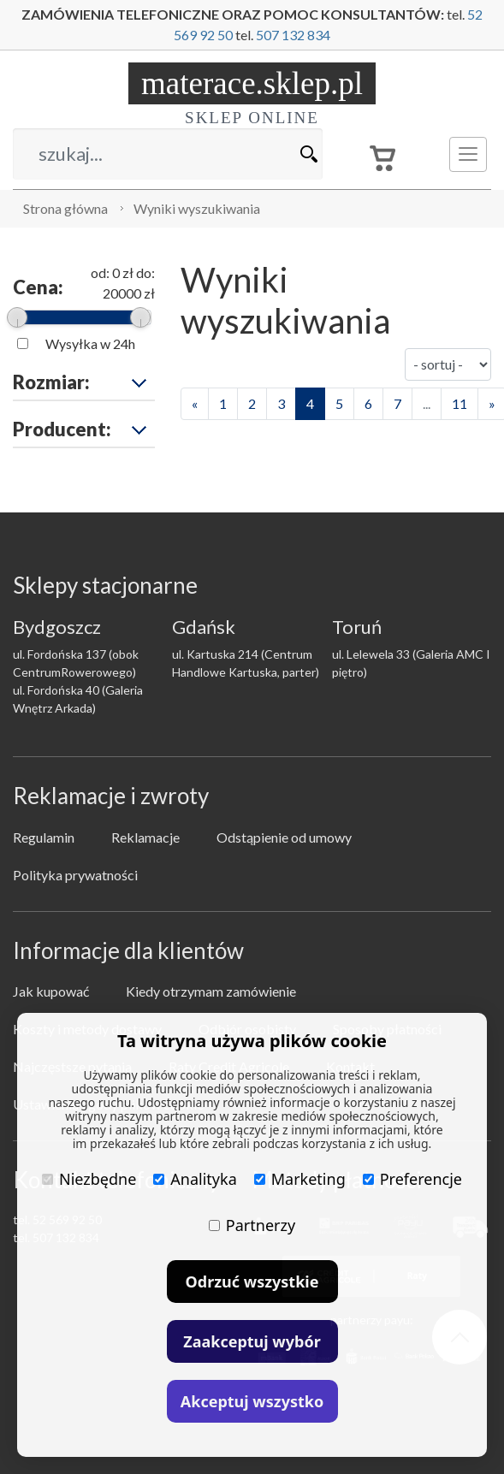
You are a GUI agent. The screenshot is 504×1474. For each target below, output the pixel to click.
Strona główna (65, 208)
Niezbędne (89, 1179)
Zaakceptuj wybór (251, 1341)
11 (459, 403)
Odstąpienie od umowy (284, 837)
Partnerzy (252, 1225)
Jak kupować (51, 991)
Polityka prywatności (75, 875)
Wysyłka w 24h (90, 343)
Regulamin (43, 837)
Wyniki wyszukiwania (196, 208)
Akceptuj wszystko (252, 1401)
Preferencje (412, 1179)
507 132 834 (293, 35)
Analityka (194, 1179)
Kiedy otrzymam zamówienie (211, 991)
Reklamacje (145, 837)
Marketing (300, 1179)
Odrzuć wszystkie (252, 1281)
